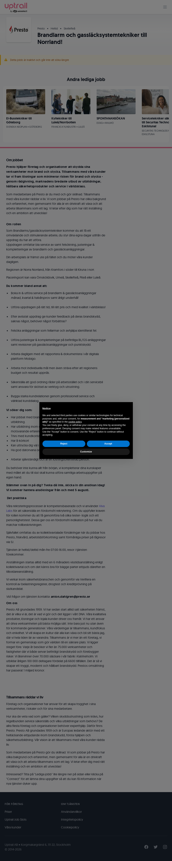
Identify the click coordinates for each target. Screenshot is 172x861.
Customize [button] (86, 451)
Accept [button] (108, 443)
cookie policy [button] (75, 421)
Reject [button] (63, 443)
